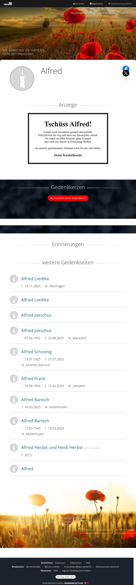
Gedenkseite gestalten (120, 3)
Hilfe (56, 570)
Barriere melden (52, 566)
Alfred (27, 469)
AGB (88, 562)
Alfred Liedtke (35, 279)
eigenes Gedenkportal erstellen (76, 570)
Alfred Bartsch (35, 399)
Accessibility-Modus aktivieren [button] (78, 566)
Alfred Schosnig (36, 352)
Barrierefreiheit (33, 566)
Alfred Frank (33, 378)
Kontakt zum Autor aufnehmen (96, 531)
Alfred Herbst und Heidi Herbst (60, 447)
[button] (125, 79)
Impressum (60, 562)
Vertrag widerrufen (65, 576)
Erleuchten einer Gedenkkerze (68, 198)
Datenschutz (76, 562)
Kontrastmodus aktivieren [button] (107, 566)
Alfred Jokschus (36, 315)
